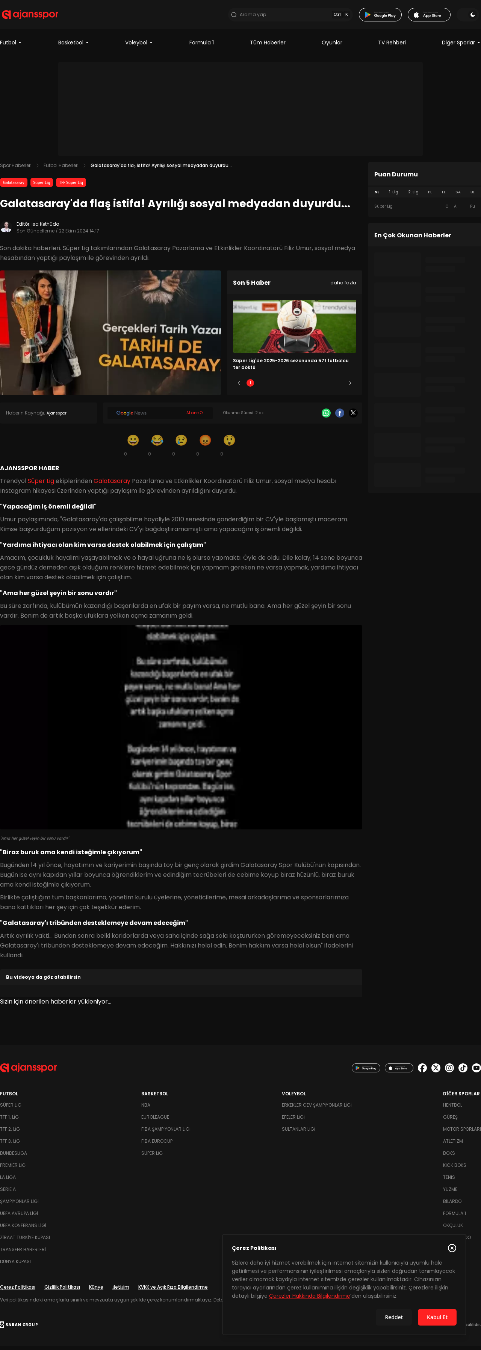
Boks (449, 1157)
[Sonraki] (350, 387)
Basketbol (73, 46)
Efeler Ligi (293, 1121)
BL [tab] (472, 196)
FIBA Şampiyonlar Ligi (166, 1133)
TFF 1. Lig (9, 1121)
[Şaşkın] (229, 449)
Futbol (11, 46)
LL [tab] (444, 196)
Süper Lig (41, 186)
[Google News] (160, 417)
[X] (353, 417)
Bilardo (452, 1205)
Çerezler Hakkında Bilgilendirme (309, 1296)
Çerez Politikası (17, 1291)
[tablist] (424, 196)
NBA (145, 1109)
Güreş (450, 1121)
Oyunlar (332, 46)
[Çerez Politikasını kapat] (452, 1248)
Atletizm (453, 1145)
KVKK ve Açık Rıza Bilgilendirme (173, 1291)
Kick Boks (454, 1169)
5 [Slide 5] (339, 387)
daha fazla (343, 287)
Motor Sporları (462, 1133)
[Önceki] (239, 387)
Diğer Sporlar (461, 46)
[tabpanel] (424, 210)
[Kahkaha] (157, 449)
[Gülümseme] (133, 449)
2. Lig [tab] (413, 196)
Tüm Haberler (268, 46)
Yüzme (450, 1193)
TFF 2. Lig (10, 1133)
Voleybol (139, 46)
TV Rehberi (392, 46)
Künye (96, 1291)
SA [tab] (458, 196)
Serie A (8, 1193)
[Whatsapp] (326, 417)
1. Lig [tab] (393, 196)
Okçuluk (453, 1229)
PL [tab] (430, 196)
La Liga (8, 1181)
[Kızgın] (205, 449)
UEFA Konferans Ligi (23, 1229)
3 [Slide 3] (294, 387)
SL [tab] (377, 196)
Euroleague (155, 1121)
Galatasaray (13, 186)
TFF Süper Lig (71, 186)
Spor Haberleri (16, 169)
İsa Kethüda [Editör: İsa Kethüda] (45, 228)
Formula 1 (201, 46)
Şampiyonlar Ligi (19, 1205)
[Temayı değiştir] (469, 16)
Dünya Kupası (15, 1265)
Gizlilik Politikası (62, 1291)
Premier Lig (13, 1169)
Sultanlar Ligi (298, 1133)
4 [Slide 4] (316, 387)
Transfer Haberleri (23, 1253)
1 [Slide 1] (250, 387)
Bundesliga (13, 1157)
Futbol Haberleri (61, 169)
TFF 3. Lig (10, 1145)
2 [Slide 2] (272, 387)
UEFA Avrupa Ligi (19, 1217)
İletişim (120, 1291)
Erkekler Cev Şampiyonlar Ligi (317, 1109)
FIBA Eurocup (156, 1145)
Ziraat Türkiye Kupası (25, 1241)
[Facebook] (339, 417)
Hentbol (452, 1109)
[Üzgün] (181, 449)
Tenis (449, 1181)
